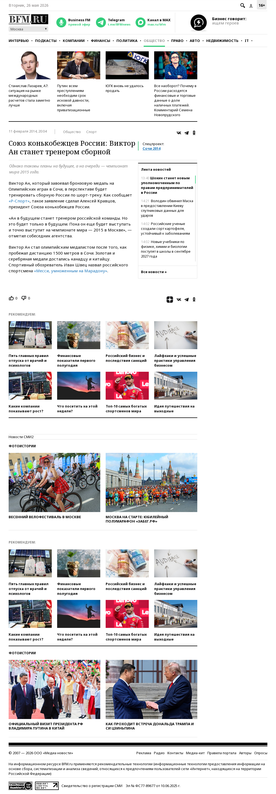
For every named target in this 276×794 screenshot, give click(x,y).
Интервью (19, 40)
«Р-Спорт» (19, 200)
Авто (195, 40)
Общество (154, 40)
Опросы (260, 752)
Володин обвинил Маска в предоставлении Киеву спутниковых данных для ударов (167, 208)
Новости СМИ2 (21, 436)
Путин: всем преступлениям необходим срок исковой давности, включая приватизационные (73, 97)
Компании (74, 40)
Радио (159, 752)
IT (247, 40)
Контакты (175, 752)
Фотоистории (22, 446)
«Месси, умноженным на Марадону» (70, 270)
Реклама (143, 752)
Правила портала (221, 752)
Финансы (100, 40)
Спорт (91, 132)
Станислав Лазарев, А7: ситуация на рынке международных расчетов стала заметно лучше (29, 95)
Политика (126, 40)
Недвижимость (222, 40)
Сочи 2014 (151, 148)
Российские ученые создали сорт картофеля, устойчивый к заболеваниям (165, 228)
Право (177, 40)
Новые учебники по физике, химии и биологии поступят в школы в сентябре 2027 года (166, 249)
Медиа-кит (195, 752)
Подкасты (46, 40)
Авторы (245, 752)
